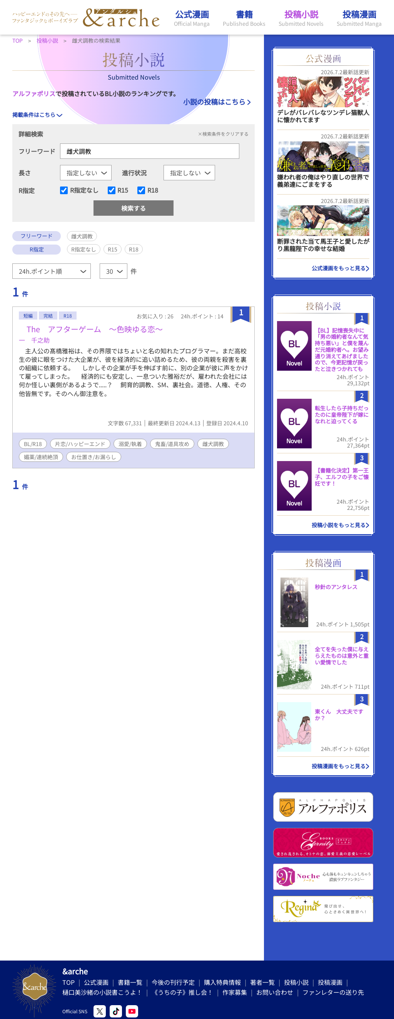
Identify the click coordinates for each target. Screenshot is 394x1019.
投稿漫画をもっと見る (339, 766)
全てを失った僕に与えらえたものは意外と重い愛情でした (342, 655)
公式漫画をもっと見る (339, 268)
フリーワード (36, 151)
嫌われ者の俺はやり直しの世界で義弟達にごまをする (323, 180)
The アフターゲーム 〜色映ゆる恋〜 (91, 329)
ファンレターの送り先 (333, 992)
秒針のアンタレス (336, 587)
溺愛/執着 (130, 444)
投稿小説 (296, 982)
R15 (122, 190)
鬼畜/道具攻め (172, 444)
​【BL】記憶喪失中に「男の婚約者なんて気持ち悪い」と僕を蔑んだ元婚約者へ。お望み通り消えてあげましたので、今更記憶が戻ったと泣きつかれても (342, 349)
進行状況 (134, 172)
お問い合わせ (274, 992)
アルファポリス (33, 93)
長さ (24, 172)
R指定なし (84, 190)
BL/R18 (33, 444)
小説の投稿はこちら (214, 102)
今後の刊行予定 (173, 982)
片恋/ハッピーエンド (80, 444)
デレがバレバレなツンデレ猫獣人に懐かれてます (323, 116)
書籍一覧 (130, 982)
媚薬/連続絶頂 (41, 457)
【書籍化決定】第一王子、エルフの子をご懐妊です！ (342, 476)
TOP (68, 982)
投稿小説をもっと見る (339, 525)
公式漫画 (96, 982)
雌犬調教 (213, 444)
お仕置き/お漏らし (93, 457)
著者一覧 (262, 982)
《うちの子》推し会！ (182, 992)
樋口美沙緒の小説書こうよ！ (102, 992)
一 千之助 (34, 340)
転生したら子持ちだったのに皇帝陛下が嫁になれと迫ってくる (342, 414)
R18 (152, 190)
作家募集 (234, 992)
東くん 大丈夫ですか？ (339, 715)
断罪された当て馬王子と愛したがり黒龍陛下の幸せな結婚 (323, 244)
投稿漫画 (330, 982)
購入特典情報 (222, 982)
